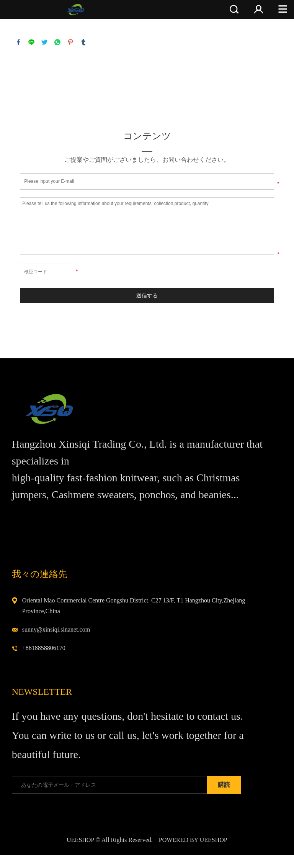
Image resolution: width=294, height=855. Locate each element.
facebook (18, 42)
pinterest (70, 42)
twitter (44, 42)
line (31, 42)
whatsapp (57, 42)
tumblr (83, 42)
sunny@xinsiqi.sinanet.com (56, 629)
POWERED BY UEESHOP (193, 840)
